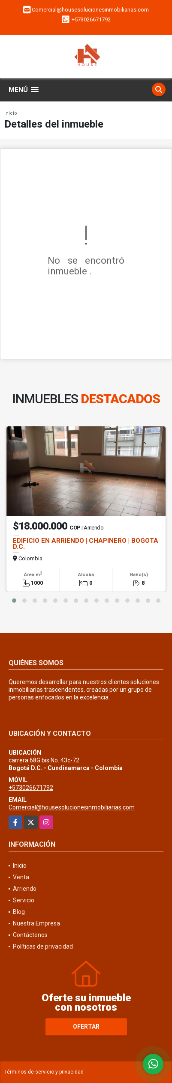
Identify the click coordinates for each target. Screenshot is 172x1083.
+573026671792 (91, 19)
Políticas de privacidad (43, 946)
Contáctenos (30, 934)
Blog (19, 911)
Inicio (10, 113)
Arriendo (24, 888)
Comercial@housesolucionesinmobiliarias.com (72, 807)
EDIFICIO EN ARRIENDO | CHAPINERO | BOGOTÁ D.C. (85, 543)
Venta (21, 877)
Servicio (23, 900)
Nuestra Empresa (36, 923)
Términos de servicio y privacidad (44, 1072)
